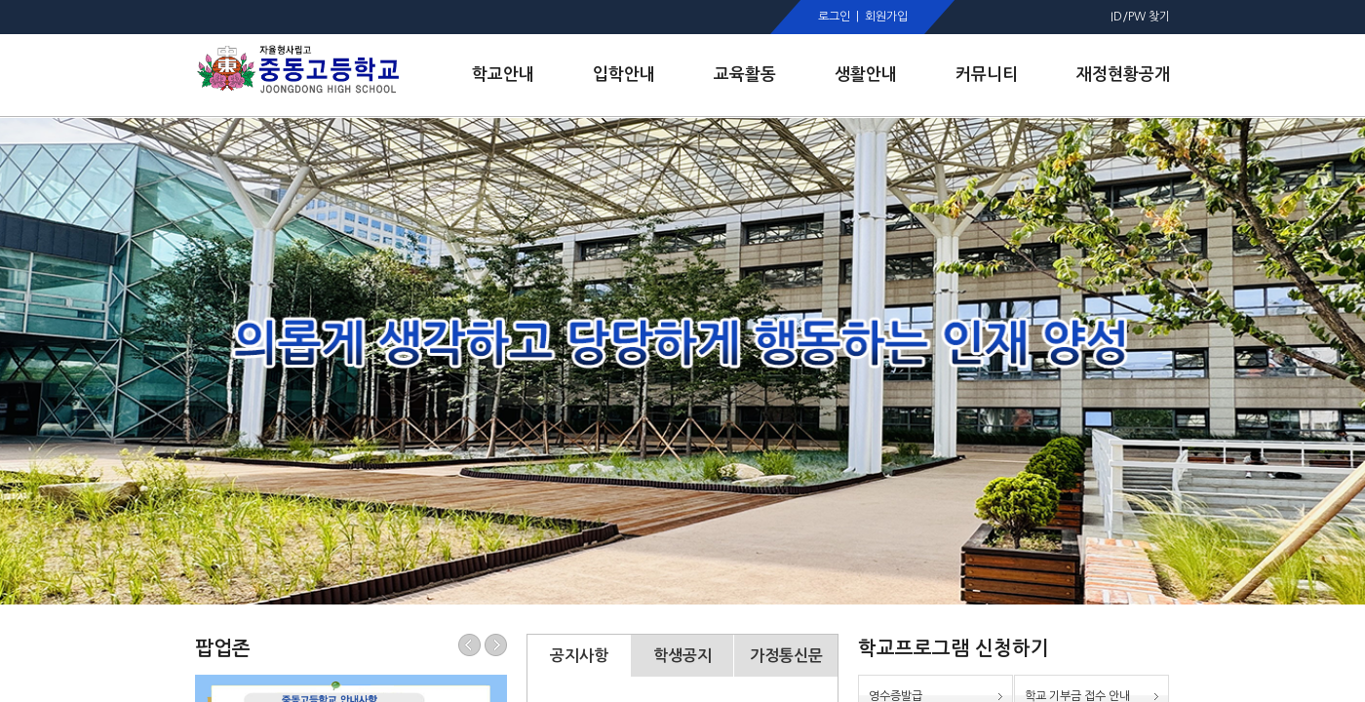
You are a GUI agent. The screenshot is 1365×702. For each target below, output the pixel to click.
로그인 (834, 16)
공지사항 (579, 655)
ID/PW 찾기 (1140, 16)
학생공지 (682, 655)
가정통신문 (786, 655)
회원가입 (886, 16)
